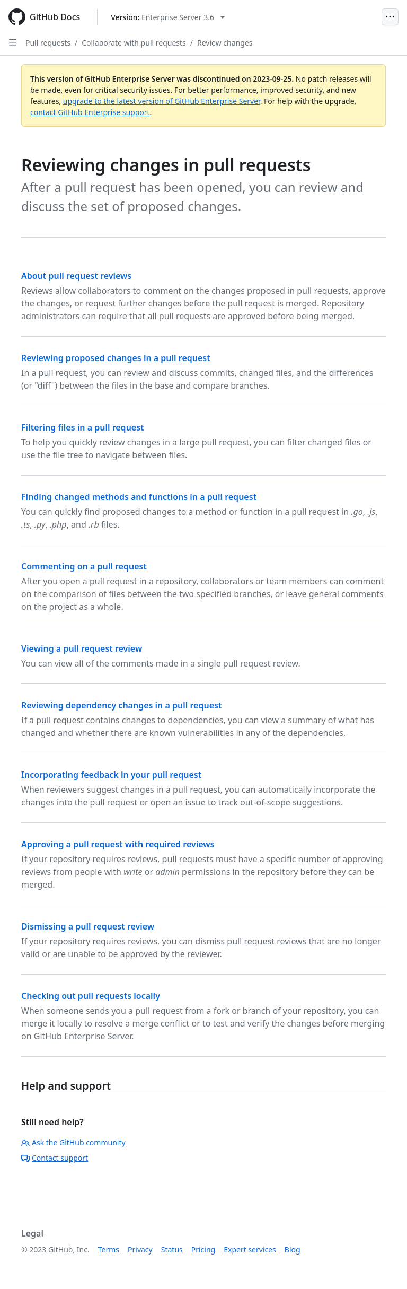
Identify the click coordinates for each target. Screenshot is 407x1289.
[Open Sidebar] (12, 42)
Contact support (54, 1158)
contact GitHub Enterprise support (90, 112)
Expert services (250, 1249)
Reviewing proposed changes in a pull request (115, 358)
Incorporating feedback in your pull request (111, 775)
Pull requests (47, 43)
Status (172, 1249)
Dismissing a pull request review (87, 926)
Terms (108, 1249)
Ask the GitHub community (73, 1142)
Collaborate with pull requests (134, 43)
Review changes (224, 43)
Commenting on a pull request (84, 566)
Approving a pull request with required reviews (117, 844)
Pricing (203, 1249)
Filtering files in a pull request (82, 427)
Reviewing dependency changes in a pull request (121, 705)
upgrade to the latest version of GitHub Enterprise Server (161, 101)
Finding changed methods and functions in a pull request (138, 497)
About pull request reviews (76, 276)
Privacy (140, 1249)
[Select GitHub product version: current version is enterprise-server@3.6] (167, 17)
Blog (292, 1249)
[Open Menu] (390, 16)
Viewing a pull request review (81, 648)
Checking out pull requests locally (90, 996)
